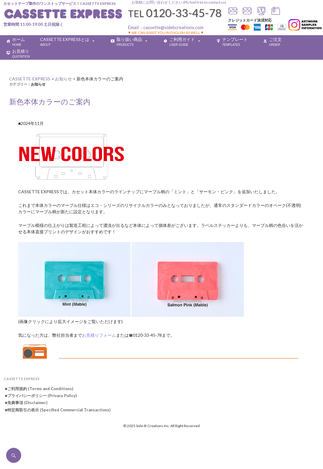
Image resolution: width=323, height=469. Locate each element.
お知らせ (38, 84)
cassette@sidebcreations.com (173, 27)
